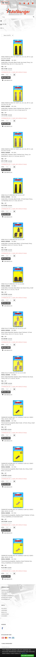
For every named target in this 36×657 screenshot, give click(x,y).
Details (24, 653)
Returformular (5, 599)
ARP (5, 66)
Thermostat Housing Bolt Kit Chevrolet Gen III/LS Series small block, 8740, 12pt (17, 418)
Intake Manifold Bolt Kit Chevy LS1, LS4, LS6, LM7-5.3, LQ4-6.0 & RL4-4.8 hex (17, 57)
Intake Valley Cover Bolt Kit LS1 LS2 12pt (13, 195)
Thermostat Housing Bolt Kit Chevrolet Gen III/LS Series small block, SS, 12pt (17, 510)
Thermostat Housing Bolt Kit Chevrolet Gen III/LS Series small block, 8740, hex (17, 464)
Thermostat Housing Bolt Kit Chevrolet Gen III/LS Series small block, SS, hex (17, 556)
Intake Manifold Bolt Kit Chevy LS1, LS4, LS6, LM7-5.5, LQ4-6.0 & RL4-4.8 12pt (17, 103)
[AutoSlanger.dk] (18, 11)
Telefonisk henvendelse (7, 595)
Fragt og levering (5, 592)
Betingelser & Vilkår (6, 597)
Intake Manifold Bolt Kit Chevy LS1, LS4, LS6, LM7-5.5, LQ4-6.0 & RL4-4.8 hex (17, 149)
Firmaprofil (4, 594)
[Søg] (33, 17)
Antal (3, 74)
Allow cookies (27, 655)
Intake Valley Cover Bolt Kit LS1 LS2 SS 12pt (13, 328)
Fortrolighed (4, 590)
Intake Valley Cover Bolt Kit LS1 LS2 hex (12, 284)
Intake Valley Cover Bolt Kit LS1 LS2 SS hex (13, 373)
